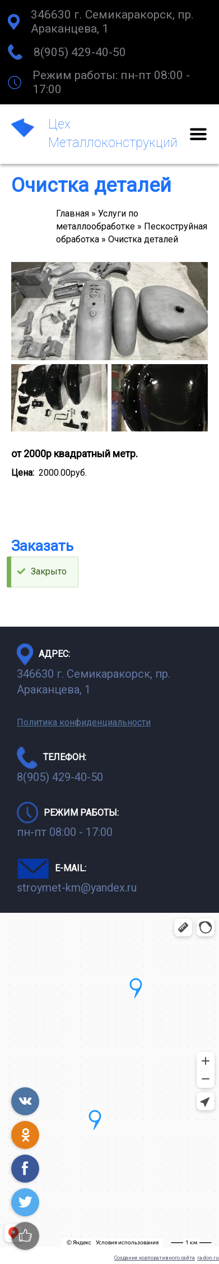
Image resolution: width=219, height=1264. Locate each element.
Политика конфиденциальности (84, 722)
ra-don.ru (208, 1258)
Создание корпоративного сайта (154, 1258)
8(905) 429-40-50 (80, 52)
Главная (72, 213)
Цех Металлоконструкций (113, 133)
